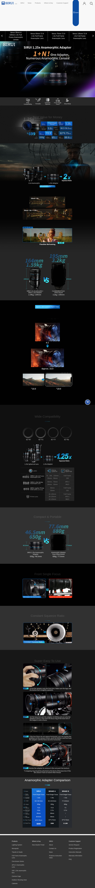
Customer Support (62, 3)
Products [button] (38, 3)
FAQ (70, 859)
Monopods (15, 848)
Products (14, 841)
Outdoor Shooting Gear (19, 880)
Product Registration (75, 848)
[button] (91, 3)
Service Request (74, 845)
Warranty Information (75, 855)
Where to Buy (48, 3)
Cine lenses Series (18, 861)
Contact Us (52, 848)
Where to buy (36, 841)
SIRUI (22, 3)
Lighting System (17, 845)
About (51, 845)
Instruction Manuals (75, 852)
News (29, 3)
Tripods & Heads (17, 852)
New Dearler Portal (38, 845)
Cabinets (14, 883)
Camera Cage (16, 876)
